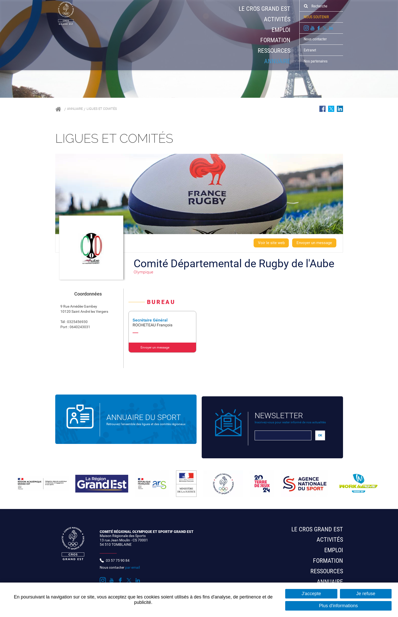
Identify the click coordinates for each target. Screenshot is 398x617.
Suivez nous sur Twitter (325, 28)
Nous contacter (315, 39)
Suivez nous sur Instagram (306, 28)
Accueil (58, 109)
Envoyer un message (312, 242)
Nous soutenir (316, 17)
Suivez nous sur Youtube (312, 28)
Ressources (274, 50)
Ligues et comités (109, 109)
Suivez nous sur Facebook (319, 28)
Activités (277, 19)
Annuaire (277, 61)
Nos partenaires (316, 61)
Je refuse (365, 593)
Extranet (310, 50)
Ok (305, 6)
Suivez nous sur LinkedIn (331, 28)
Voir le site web (266, 242)
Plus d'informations (338, 605)
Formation (275, 40)
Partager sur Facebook (322, 109)
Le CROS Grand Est (264, 8)
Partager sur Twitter (331, 109)
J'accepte (311, 593)
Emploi (281, 29)
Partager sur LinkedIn (340, 109)
